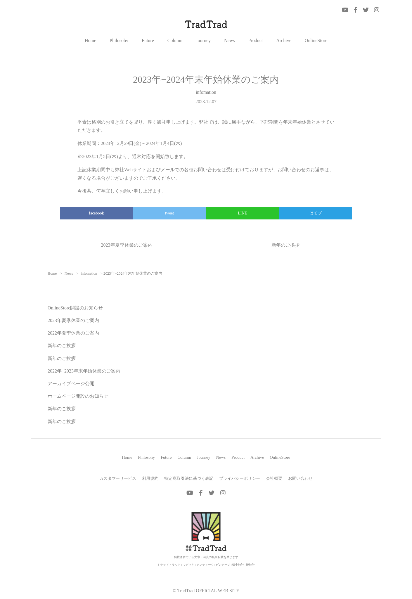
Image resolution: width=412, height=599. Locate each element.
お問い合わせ (300, 478)
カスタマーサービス (117, 478)
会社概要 (274, 478)
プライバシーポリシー (239, 478)
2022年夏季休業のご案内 (73, 332)
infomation (206, 92)
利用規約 (150, 478)
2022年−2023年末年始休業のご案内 (84, 370)
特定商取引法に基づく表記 (188, 478)
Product (255, 40)
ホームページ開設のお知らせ (78, 396)
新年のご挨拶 (285, 245)
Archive (283, 40)
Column (175, 40)
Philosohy (119, 40)
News (229, 40)
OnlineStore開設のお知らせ (75, 307)
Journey (203, 40)
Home (90, 40)
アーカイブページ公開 (71, 383)
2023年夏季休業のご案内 (127, 245)
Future (148, 40)
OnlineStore (316, 40)
